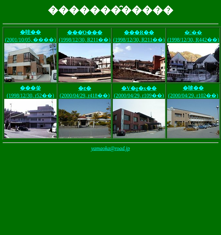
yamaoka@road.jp (110, 148)
